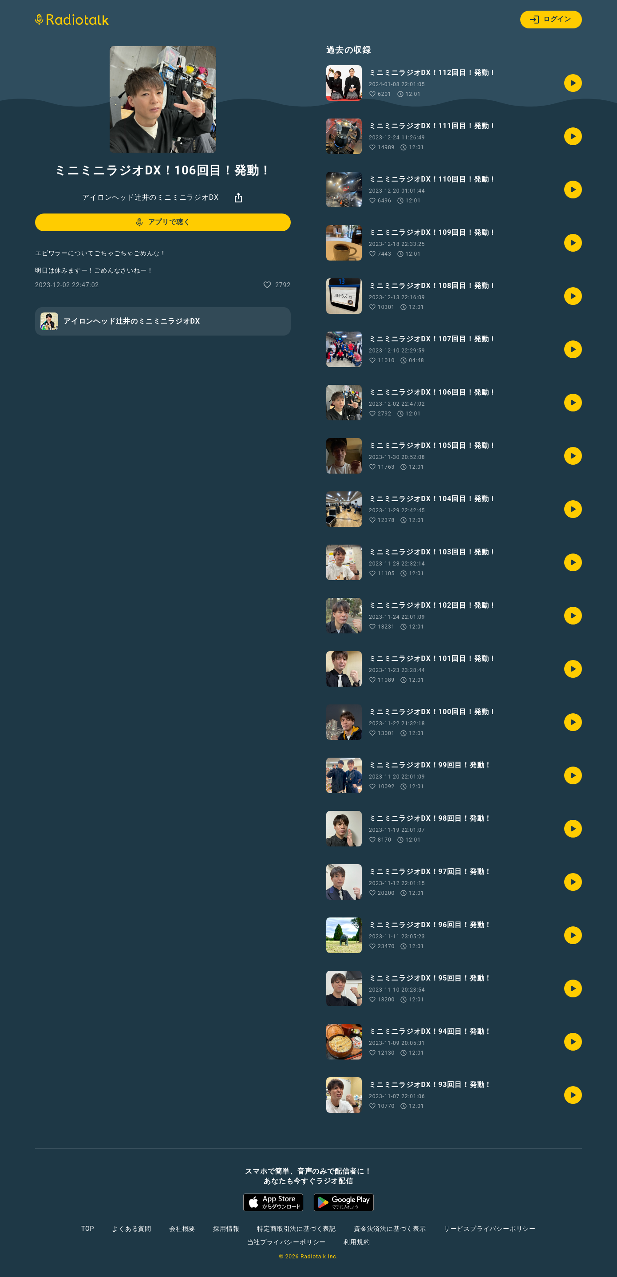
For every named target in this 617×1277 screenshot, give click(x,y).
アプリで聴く (162, 222)
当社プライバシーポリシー (286, 1241)
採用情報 (226, 1228)
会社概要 (182, 1228)
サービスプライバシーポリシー (490, 1228)
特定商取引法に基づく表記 (296, 1228)
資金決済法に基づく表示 (390, 1228)
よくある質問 (131, 1228)
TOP (87, 1228)
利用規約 (357, 1241)
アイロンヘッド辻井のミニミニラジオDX (150, 197)
